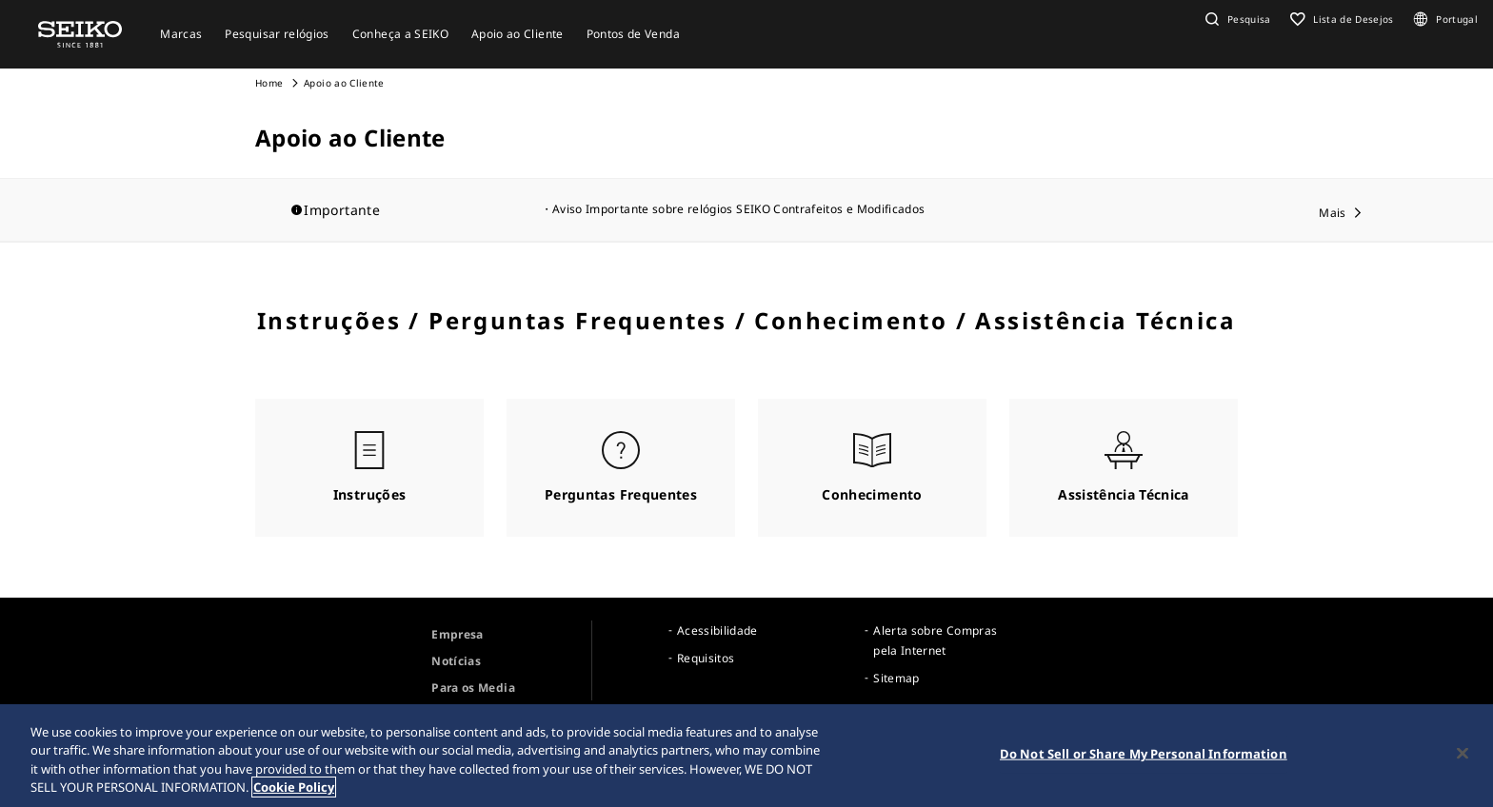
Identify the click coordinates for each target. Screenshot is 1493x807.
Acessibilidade (717, 630)
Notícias (456, 661)
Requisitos (706, 658)
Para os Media (473, 687)
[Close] (1462, 756)
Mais (1332, 213)
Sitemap (896, 678)
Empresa (457, 634)
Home (269, 82)
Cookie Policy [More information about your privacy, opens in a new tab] (293, 789)
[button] (1236, 19)
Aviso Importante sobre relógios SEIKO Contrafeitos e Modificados (738, 209)
